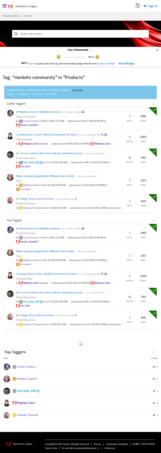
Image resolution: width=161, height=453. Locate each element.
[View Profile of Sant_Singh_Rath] (31, 162)
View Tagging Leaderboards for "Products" (80, 352)
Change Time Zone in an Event (47, 199)
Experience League (26, 6)
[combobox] (80, 34)
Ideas (19, 181)
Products (28, 16)
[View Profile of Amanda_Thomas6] (32, 208)
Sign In (153, 6)
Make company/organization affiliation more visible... (56, 176)
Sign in (32, 64)
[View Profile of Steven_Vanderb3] (29, 125)
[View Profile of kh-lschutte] (25, 189)
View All (80, 104)
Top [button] (143, 444)
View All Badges (126, 64)
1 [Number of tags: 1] (157, 367)
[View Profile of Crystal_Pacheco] (31, 121)
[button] (16, 34)
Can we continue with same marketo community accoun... (62, 153)
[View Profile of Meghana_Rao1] (31, 144)
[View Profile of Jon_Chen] (25, 167)
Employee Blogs (24, 140)
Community (77, 90)
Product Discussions (26, 117)
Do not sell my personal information (79, 448)
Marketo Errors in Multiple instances (50, 112)
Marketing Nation (11, 16)
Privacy (97, 444)
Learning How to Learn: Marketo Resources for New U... (58, 134)
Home (135, 444)
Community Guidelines (117, 444)
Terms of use (51, 448)
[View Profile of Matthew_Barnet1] (32, 185)
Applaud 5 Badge (105, 64)
